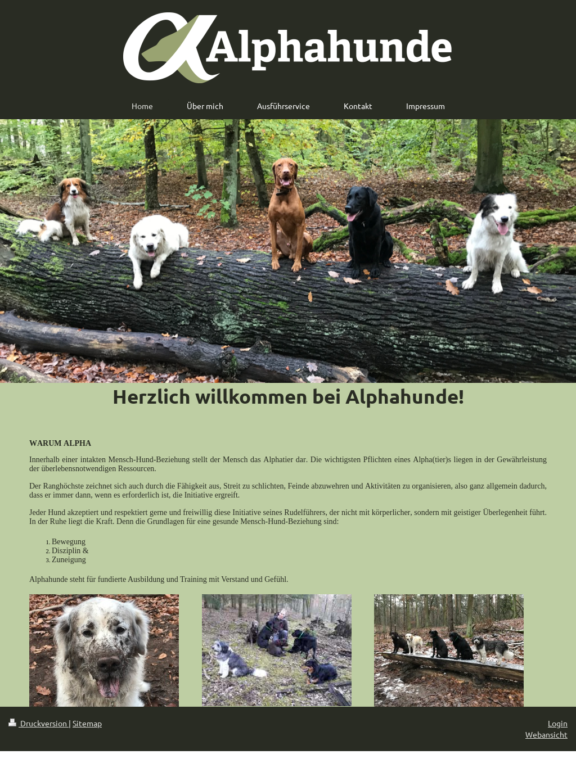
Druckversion (38, 723)
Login (558, 723)
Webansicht (546, 734)
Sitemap (87, 723)
